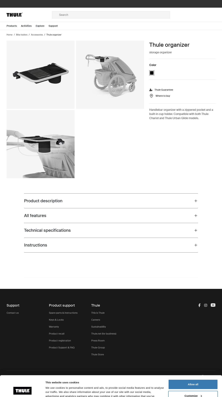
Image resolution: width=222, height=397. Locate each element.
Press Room (98, 340)
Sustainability (98, 326)
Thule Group (98, 347)
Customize (193, 375)
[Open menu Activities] (28, 26)
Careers (95, 319)
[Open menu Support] (55, 26)
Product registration (60, 340)
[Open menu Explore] (42, 26)
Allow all (193, 364)
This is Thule (98, 312)
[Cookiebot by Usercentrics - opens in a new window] (22, 390)
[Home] (29, 15)
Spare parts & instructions (63, 312)
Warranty (54, 326)
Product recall (56, 333)
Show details (53, 390)
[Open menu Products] (14, 26)
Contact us (13, 312)
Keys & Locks (56, 319)
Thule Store (97, 354)
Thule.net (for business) (103, 333)
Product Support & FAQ (62, 347)
